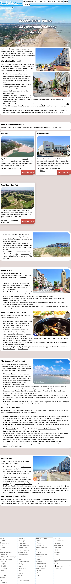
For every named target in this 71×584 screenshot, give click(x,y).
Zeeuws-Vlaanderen (42, 554)
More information (28, 172)
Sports (20, 559)
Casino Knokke (43, 133)
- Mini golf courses (23, 550)
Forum (38, 550)
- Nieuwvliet (39, 557)
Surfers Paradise (23, 349)
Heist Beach (6, 395)
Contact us (57, 568)
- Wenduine (57, 548)
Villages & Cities (23, 555)
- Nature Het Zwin (41, 566)
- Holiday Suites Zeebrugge (8, 557)
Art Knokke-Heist (8, 433)
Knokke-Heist (29, 1)
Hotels (2, 571)
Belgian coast (19, 51)
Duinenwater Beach (9, 391)
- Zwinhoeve (3, 568)
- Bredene (57, 552)
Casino (45, 163)
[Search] (29, 4)
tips (11, 461)
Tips (1, 545)
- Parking (38, 543)
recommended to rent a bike (23, 484)
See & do (50, 1)
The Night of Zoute (8, 442)
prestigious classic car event (25, 420)
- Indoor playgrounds (24, 545)
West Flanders (40, 568)
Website (42, 171)
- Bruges (38, 571)
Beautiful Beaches (8, 74)
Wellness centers (23, 552)
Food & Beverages (23, 580)
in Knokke (55, 161)
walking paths (25, 254)
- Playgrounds (22, 543)
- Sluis (38, 559)
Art (19, 578)
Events (55, 1)
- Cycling (20, 564)
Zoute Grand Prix (8, 420)
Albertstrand (6, 374)
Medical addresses (41, 547)
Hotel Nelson (7, 287)
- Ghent (38, 573)
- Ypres (38, 575)
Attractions (21, 538)
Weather (25, 4)
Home (2, 538)
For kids (2, 547)
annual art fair (21, 433)
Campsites (3, 561)
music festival (16, 416)
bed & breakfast (23, 294)
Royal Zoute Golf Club (9, 185)
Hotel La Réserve (23, 285)
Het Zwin (4, 133)
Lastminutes (3, 573)
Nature (20, 557)
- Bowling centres (23, 548)
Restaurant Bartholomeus (14, 334)
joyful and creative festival (24, 437)
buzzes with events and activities (19, 410)
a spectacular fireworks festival (47, 429)
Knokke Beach (7, 387)
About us (57, 564)
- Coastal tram (40, 545)
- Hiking (20, 566)
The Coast (57, 538)
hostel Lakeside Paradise (36, 307)
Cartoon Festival (8, 437)
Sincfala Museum (49, 106)
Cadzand (25, 159)
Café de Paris (64, 338)
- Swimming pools (23, 561)
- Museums (3, 582)
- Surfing (20, 573)
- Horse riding (22, 568)
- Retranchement (41, 564)
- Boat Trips (21, 541)
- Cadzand (39, 561)
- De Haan (57, 550)
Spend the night (38, 1)
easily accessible (26, 467)
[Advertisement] (35, 118)
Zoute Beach (7, 402)
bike (17, 254)
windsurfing (12, 245)
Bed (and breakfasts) (6, 559)
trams (7, 482)
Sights (2, 580)
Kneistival (6, 416)
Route (38, 541)
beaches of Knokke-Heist (19, 235)
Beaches (2, 577)
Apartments (3, 554)
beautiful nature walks (62, 488)
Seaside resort (4, 543)
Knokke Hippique (8, 425)
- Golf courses (22, 571)
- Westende (57, 559)
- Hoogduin (3, 566)
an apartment (18, 298)
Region (66, 1)
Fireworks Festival (11, 429)
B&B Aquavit (20, 296)
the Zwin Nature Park (44, 110)
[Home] (24, 1)
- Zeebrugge (57, 543)
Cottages (2, 564)
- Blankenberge (58, 545)
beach (26, 366)
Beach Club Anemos (9, 349)
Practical (60, 1)
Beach (45, 1)
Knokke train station (24, 469)
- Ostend (56, 555)
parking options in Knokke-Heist (28, 490)
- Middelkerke (58, 557)
